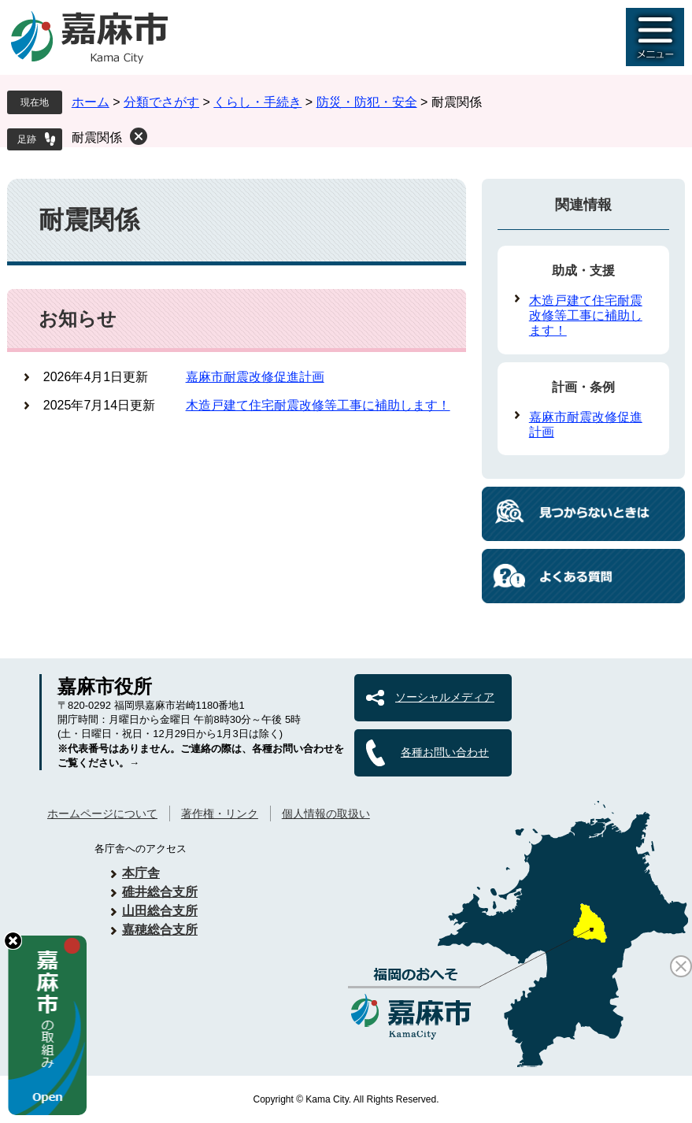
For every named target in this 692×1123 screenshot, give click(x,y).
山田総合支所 (160, 910)
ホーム (90, 102)
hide (13, 941)
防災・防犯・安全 (366, 102)
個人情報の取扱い (326, 813)
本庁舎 (141, 873)
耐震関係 (97, 137)
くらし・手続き (257, 102)
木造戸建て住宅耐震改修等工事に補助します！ (318, 405)
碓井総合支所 (160, 892)
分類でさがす (161, 102)
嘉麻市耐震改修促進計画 (255, 377)
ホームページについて (102, 813)
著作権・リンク (219, 813)
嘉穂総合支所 (160, 929)
